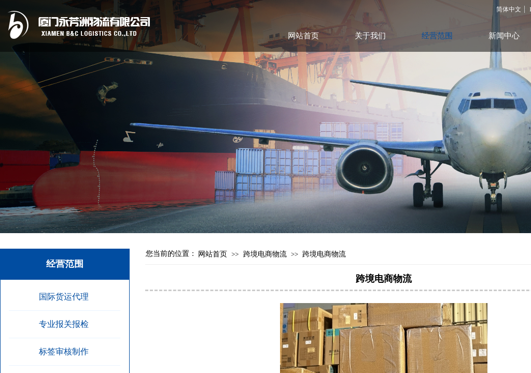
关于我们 (370, 36)
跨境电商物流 (265, 254)
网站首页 (212, 254)
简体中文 (508, 9)
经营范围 (437, 36)
